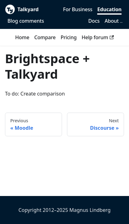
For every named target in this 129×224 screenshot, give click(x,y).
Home (22, 37)
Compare (44, 37)
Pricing (68, 37)
